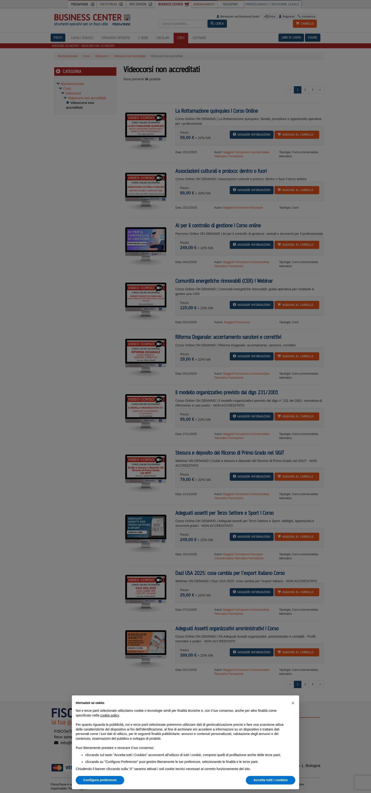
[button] (293, 703)
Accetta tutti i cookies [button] (270, 780)
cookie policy (109, 715)
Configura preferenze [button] (100, 780)
